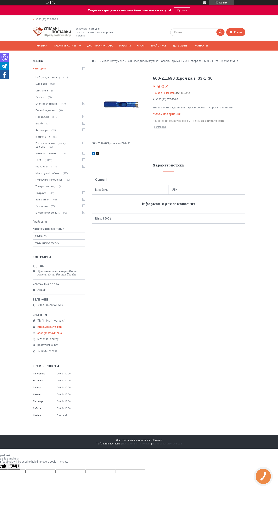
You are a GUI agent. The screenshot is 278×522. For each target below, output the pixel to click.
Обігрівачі (41, 193)
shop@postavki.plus (49, 332)
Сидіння (40, 97)
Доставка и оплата (100, 45)
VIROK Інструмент (113, 61)
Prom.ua (157, 440)
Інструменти (43, 136)
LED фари (41, 83)
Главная (41, 45)
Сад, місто (42, 206)
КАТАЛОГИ (42, 166)
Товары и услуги (65, 45)
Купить (182, 10)
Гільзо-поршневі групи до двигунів (51, 145)
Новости (125, 45)
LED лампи (42, 90)
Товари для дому (46, 186)
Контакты (201, 45)
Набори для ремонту (48, 77)
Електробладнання (47, 103)
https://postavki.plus (49, 326)
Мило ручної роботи (47, 173)
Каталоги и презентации (48, 228)
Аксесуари (42, 130)
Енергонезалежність (48, 212)
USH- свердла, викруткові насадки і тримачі (154, 61)
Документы (180, 45)
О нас (141, 45)
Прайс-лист (158, 45)
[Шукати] (220, 32)
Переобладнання (46, 110)
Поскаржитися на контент (136, 443)
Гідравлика (42, 116)
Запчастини (42, 199)
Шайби (39, 123)
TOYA (39, 160)
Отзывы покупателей (46, 243)
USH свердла (193, 61)
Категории (39, 68)
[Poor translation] (14, 466)
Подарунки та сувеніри (49, 179)
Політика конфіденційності (167, 443)
